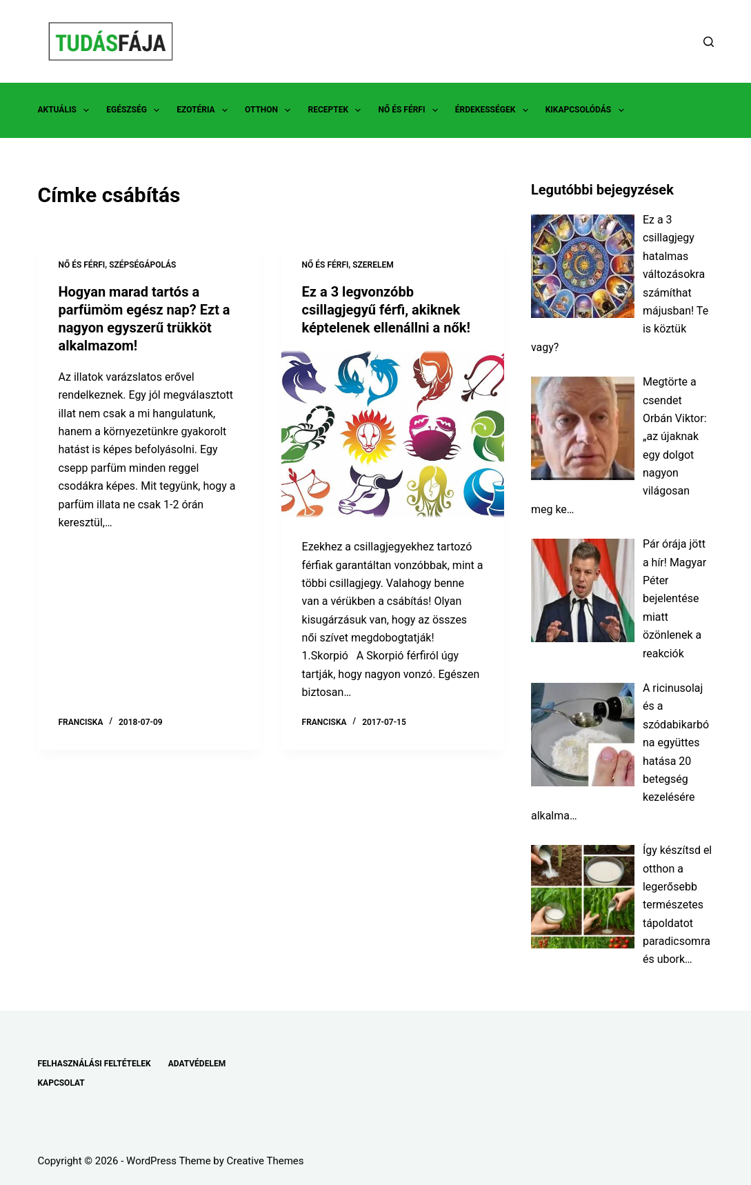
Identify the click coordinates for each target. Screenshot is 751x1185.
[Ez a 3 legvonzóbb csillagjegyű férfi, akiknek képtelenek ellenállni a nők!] (392, 433)
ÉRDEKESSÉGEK (494, 110)
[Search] (708, 42)
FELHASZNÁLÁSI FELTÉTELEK (93, 1063)
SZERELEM (373, 265)
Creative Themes (265, 1161)
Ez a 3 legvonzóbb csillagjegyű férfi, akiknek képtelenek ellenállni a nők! (386, 309)
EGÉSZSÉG (135, 110)
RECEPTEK (337, 110)
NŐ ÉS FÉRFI (410, 110)
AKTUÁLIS (65, 110)
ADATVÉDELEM (197, 1063)
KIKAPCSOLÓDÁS (587, 110)
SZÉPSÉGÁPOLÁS (142, 265)
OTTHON (270, 110)
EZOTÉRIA (205, 110)
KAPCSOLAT (60, 1083)
